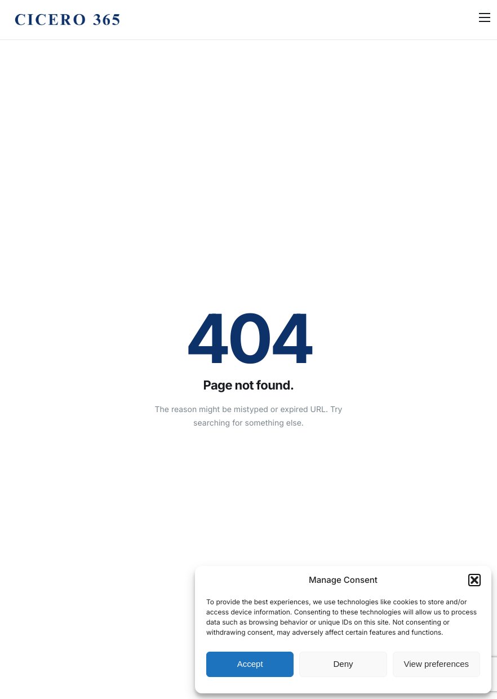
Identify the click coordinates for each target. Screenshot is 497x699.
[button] (474, 580)
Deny (343, 664)
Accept (250, 664)
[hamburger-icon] (484, 17)
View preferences (436, 664)
